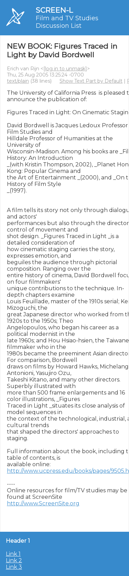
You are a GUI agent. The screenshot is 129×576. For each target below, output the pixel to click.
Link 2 (14, 560)
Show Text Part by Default (91, 81)
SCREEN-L (54, 10)
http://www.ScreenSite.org (43, 503)
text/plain (18, 81)
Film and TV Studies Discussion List (67, 22)
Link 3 (14, 567)
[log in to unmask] (65, 69)
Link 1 (13, 554)
